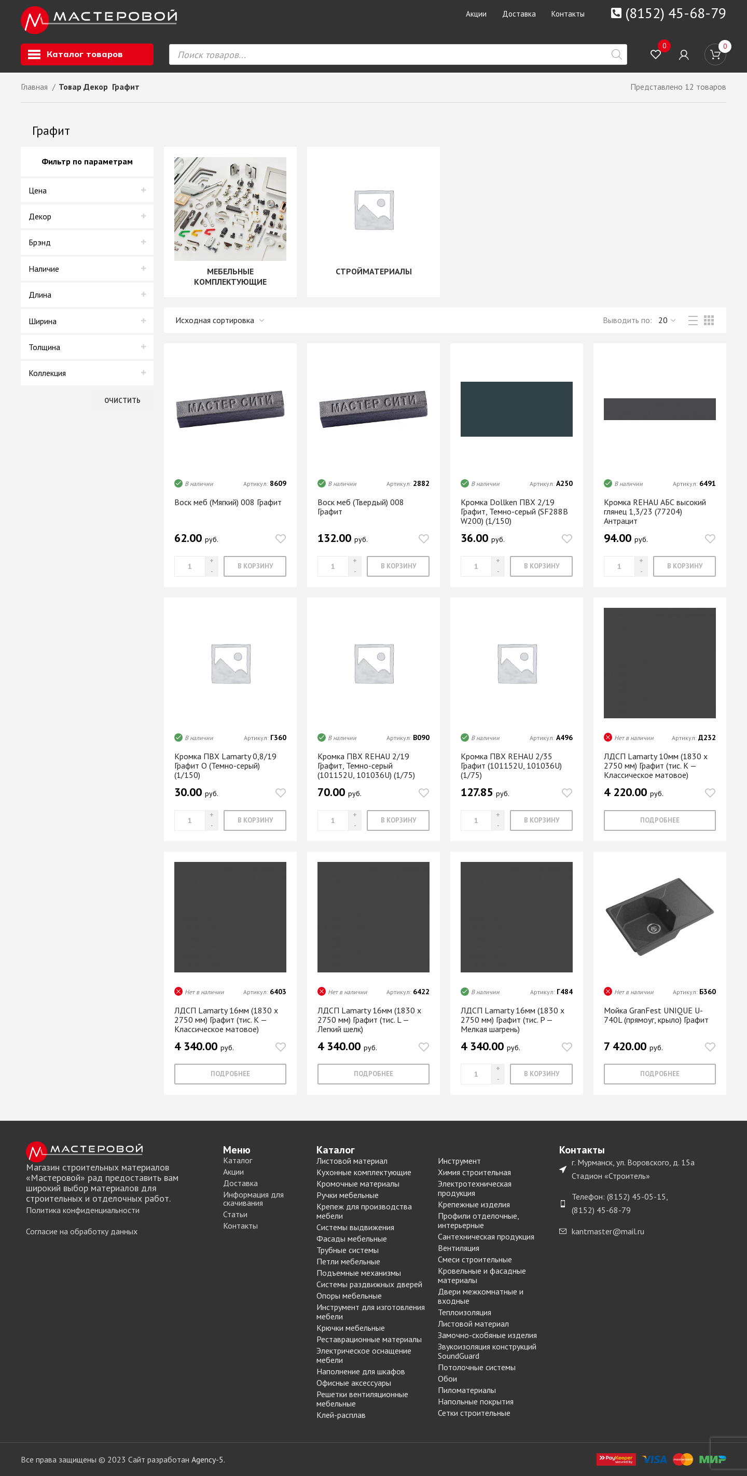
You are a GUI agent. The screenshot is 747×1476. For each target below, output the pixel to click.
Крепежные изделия (474, 1204)
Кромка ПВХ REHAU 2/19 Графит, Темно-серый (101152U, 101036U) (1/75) (366, 765)
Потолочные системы (477, 1367)
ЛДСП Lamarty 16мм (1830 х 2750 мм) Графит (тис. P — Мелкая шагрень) (512, 1019)
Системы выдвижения (355, 1227)
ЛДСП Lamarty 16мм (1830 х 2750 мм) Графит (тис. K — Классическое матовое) (226, 1019)
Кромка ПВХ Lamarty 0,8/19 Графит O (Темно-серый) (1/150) (225, 765)
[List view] (693, 320)
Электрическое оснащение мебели (363, 1355)
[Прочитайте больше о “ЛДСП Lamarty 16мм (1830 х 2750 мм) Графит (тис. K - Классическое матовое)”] (230, 1074)
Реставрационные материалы (369, 1339)
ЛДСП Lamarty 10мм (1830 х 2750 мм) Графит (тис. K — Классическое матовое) (656, 765)
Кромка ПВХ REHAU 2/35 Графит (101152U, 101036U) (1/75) (511, 765)
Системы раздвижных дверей (369, 1284)
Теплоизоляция (464, 1312)
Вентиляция (458, 1247)
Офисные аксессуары (353, 1382)
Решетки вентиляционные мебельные (362, 1398)
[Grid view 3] (709, 320)
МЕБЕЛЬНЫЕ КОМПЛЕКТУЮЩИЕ (230, 276)
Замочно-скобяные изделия (487, 1335)
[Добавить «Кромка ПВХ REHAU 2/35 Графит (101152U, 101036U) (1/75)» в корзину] (541, 820)
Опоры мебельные (349, 1295)
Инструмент (459, 1160)
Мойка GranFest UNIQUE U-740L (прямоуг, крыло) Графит (656, 1015)
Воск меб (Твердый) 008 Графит (360, 507)
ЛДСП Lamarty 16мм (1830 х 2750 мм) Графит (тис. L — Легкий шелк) (369, 1019)
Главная (35, 86)
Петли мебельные (348, 1261)
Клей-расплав (341, 1414)
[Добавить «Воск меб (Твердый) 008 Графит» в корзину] (398, 566)
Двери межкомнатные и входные (480, 1296)
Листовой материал (352, 1160)
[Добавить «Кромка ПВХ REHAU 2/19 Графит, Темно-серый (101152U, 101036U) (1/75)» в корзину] (398, 820)
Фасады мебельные (351, 1238)
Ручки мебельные (347, 1195)
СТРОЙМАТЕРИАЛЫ (374, 271)
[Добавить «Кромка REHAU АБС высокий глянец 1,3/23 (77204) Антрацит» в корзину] (684, 566)
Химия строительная (474, 1172)
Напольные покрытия (476, 1401)
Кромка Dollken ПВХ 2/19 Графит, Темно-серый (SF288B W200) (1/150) (514, 511)
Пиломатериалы (467, 1390)
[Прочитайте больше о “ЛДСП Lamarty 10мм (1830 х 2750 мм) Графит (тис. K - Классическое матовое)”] (660, 820)
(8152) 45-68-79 (675, 12)
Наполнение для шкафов (360, 1371)
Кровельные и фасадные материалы (482, 1275)
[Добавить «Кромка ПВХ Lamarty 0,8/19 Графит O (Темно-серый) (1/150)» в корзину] (255, 820)
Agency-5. (208, 1459)
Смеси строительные (475, 1259)
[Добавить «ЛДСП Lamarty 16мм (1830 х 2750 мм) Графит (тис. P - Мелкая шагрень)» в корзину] (541, 1074)
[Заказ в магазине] (220, 320)
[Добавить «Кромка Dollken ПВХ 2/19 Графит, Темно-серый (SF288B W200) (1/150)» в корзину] (541, 566)
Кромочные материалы (357, 1183)
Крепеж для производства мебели (364, 1211)
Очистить (122, 400)
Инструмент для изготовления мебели (370, 1311)
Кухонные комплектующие (363, 1172)
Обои (447, 1378)
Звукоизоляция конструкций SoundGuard (487, 1351)
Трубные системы (347, 1250)
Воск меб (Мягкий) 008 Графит (228, 502)
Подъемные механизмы (358, 1272)
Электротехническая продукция (474, 1188)
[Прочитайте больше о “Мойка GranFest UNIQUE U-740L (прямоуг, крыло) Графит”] (660, 1074)
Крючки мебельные (350, 1327)
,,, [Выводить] (667, 320)
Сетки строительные (474, 1412)
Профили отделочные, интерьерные (478, 1220)
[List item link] (119, 1210)
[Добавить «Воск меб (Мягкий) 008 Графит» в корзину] (255, 566)
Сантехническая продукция (486, 1236)
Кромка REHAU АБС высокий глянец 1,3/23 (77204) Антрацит (655, 511)
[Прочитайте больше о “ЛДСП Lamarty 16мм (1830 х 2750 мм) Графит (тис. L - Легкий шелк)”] (373, 1074)
